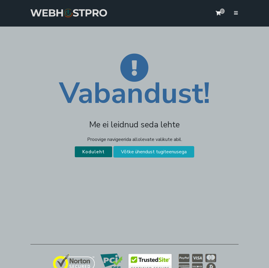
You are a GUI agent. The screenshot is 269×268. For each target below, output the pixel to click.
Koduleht (93, 152)
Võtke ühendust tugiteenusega (154, 151)
